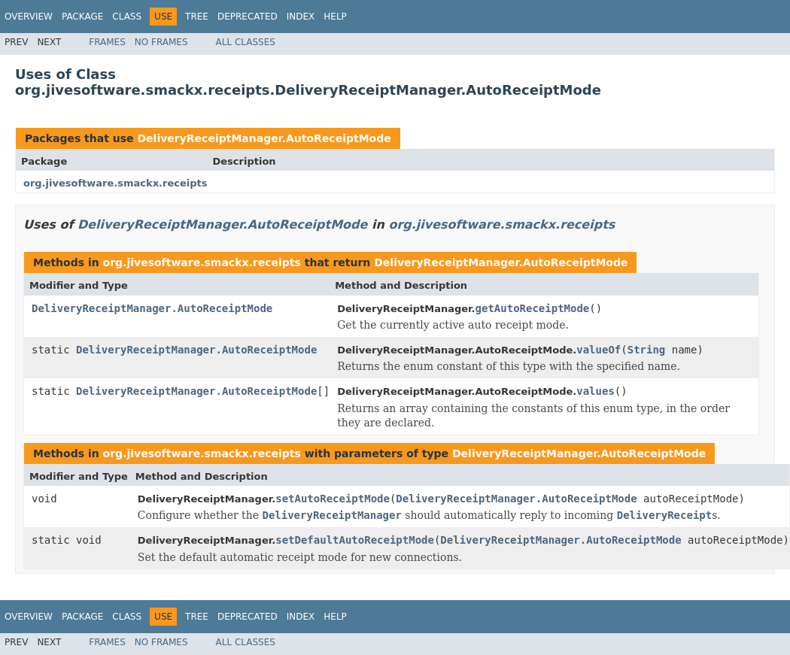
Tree (196, 16)
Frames (107, 42)
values (595, 391)
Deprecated (247, 16)
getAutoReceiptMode (533, 308)
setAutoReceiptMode (332, 499)
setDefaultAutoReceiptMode (354, 540)
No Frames (161, 42)
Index (301, 16)
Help (335, 16)
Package (82, 16)
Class (126, 16)
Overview (29, 16)
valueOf (598, 350)
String (646, 350)
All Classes (245, 42)
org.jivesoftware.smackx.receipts (115, 183)
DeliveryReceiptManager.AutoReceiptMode (263, 138)
